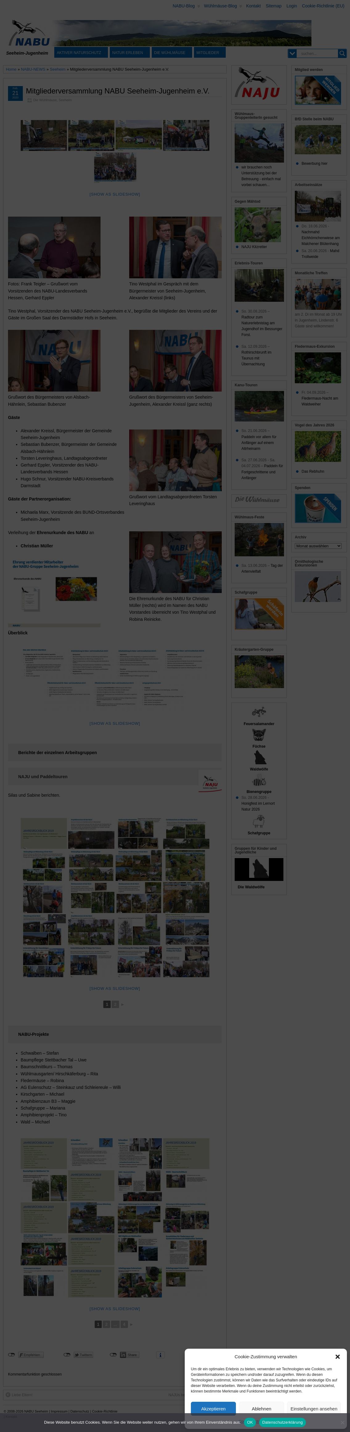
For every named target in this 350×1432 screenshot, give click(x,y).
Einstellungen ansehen (313, 1408)
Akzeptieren (213, 1408)
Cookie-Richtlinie (252, 1421)
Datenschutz (280, 1421)
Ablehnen (261, 1408)
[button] (338, 1357)
